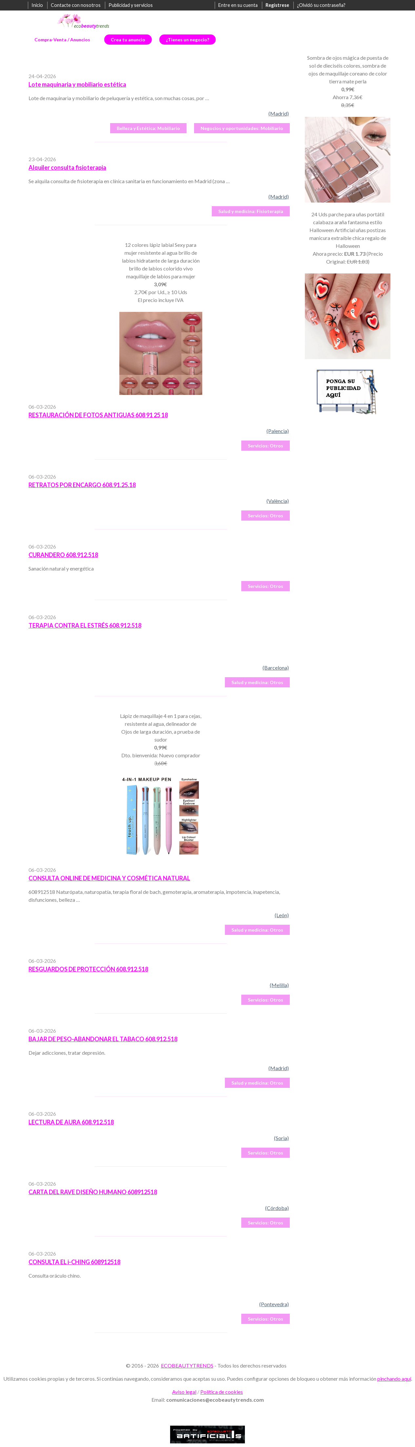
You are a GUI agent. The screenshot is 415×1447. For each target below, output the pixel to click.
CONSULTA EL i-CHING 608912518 (74, 1261)
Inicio (37, 5)
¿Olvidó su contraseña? (321, 5)
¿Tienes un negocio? (187, 39)
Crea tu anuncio (128, 39)
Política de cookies (221, 1392)
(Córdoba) (277, 1208)
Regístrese (277, 5)
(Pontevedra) (274, 1304)
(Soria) (281, 1138)
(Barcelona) (276, 667)
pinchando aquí (394, 1378)
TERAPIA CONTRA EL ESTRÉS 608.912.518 (85, 625)
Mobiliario (148, 128)
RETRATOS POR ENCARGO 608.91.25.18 (82, 484)
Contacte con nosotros (76, 5)
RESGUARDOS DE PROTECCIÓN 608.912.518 (88, 969)
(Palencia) (278, 431)
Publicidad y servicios (131, 5)
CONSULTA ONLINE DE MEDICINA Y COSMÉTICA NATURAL (109, 878)
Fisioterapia (250, 211)
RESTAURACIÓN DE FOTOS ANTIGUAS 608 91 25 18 (98, 415)
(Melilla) (279, 985)
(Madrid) (278, 113)
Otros (265, 445)
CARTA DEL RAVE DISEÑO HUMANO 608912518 (93, 1192)
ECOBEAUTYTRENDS (187, 1365)
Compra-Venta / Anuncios (62, 39)
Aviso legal (184, 1392)
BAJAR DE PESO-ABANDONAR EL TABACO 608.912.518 (103, 1039)
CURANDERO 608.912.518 (63, 554)
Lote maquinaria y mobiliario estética (77, 84)
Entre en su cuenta (238, 5)
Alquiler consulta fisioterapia (67, 167)
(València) (278, 501)
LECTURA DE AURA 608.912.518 (71, 1122)
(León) (282, 915)
